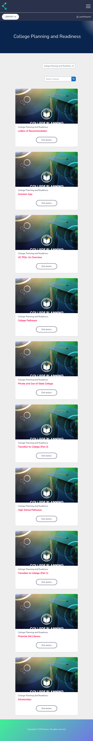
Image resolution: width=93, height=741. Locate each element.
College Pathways (27, 320)
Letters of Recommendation (32, 131)
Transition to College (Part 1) (33, 573)
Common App (25, 194)
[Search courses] (58, 79)
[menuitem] (10, 16)
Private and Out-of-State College (35, 383)
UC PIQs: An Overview (30, 257)
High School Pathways (30, 510)
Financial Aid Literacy (29, 636)
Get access (46, 139)
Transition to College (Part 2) (33, 447)
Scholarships (24, 699)
